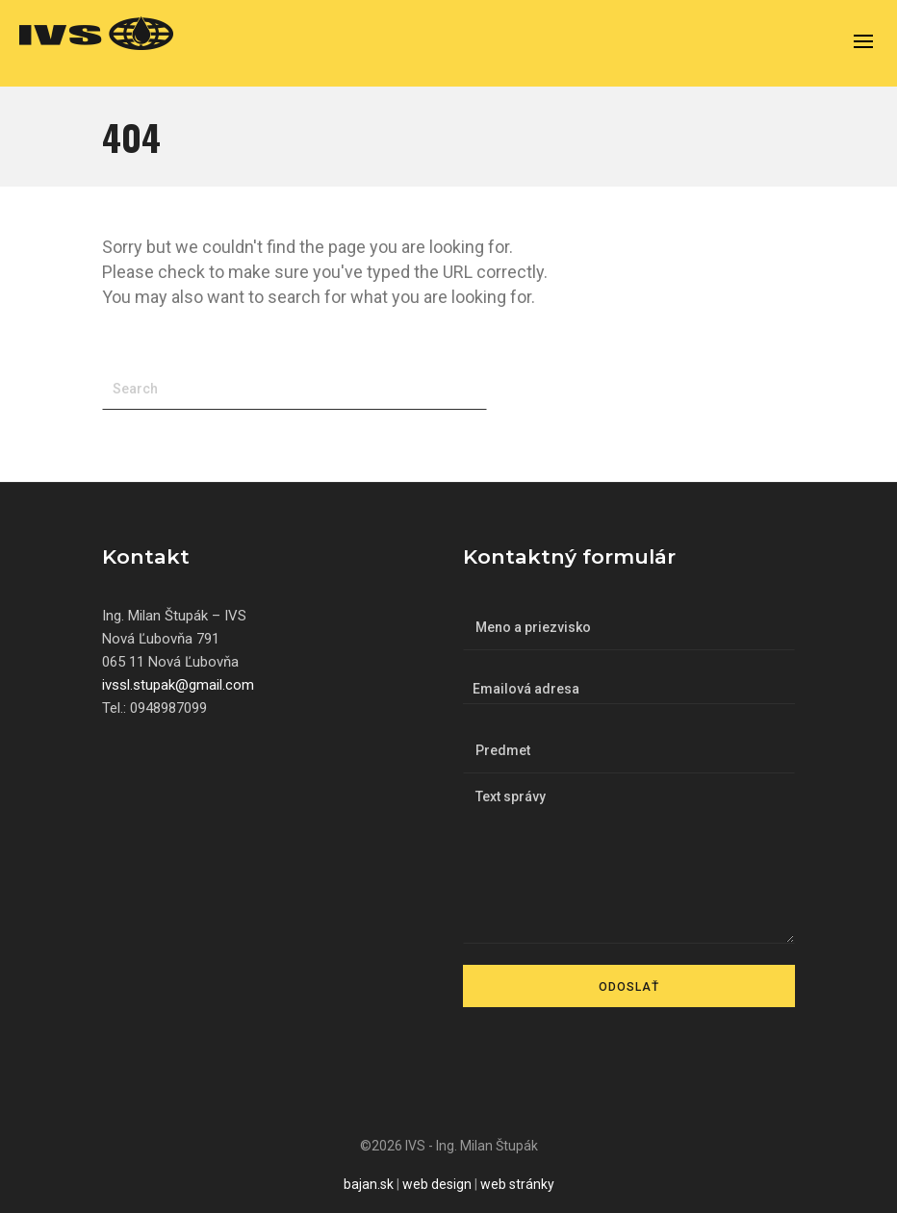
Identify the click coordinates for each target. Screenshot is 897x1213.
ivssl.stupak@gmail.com (178, 685)
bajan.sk (369, 1184)
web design (437, 1184)
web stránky (517, 1184)
